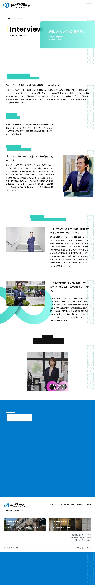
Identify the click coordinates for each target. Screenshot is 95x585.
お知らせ (88, 537)
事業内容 (53, 537)
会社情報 (80, 537)
